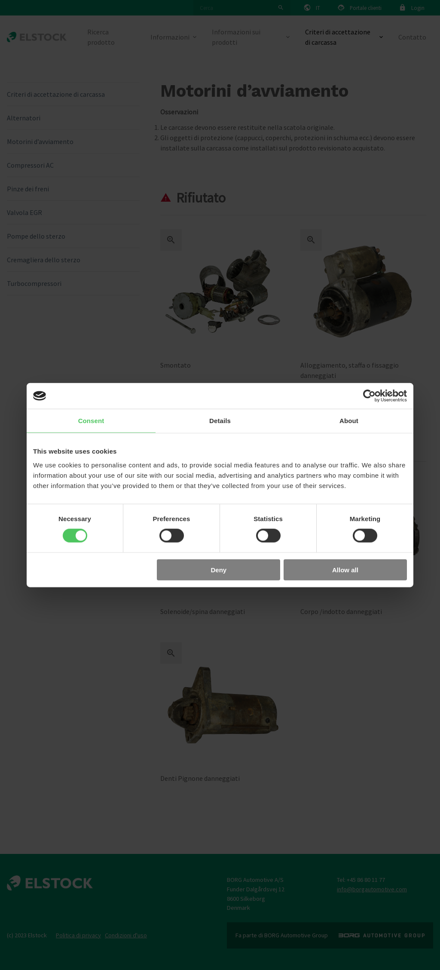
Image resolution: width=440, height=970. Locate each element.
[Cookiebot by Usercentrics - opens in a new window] (369, 396)
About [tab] (348, 420)
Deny (219, 569)
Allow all (345, 569)
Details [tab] (220, 420)
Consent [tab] (91, 420)
